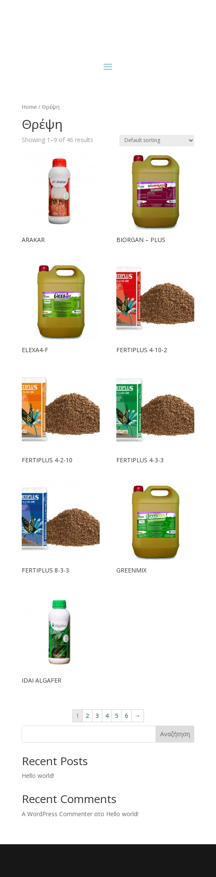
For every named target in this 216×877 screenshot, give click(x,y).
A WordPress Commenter (57, 814)
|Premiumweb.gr (146, 855)
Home (29, 107)
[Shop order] (156, 140)
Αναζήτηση (175, 734)
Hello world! (38, 776)
